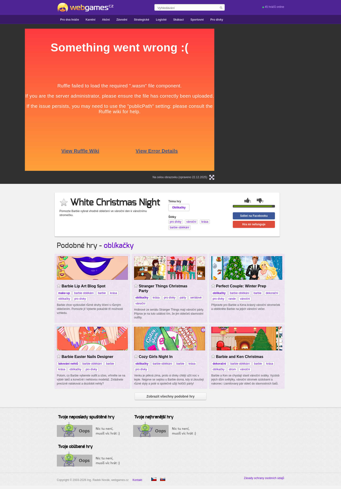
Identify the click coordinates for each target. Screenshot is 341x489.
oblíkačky (119, 245)
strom (232, 369)
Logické (161, 19)
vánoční (140, 303)
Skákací (178, 19)
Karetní (90, 19)
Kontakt (137, 480)
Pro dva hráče (69, 19)
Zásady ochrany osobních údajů (264, 478)
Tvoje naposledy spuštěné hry (86, 417)
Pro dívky (216, 19)
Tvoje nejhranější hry (153, 417)
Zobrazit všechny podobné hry (170, 396)
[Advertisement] (280, 58)
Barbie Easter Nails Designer (87, 357)
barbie (102, 293)
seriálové (196, 297)
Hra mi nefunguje (253, 224)
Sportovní (197, 19)
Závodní (121, 19)
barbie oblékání (84, 293)
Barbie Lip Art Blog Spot (83, 286)
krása (113, 293)
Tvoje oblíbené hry (75, 447)
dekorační (272, 293)
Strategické (141, 19)
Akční (106, 19)
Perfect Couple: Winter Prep (241, 286)
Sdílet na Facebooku (254, 215)
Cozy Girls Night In (156, 357)
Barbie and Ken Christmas (239, 357)
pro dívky (80, 298)
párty (183, 297)
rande (232, 298)
